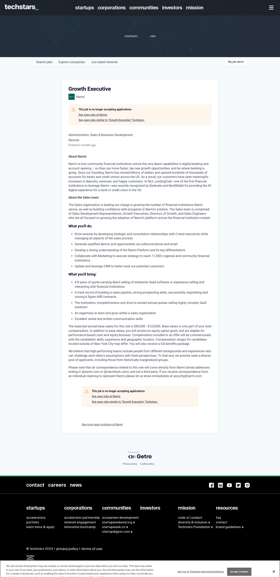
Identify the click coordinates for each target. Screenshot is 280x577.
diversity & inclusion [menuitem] (192, 522)
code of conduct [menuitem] (190, 518)
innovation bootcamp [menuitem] (80, 527)
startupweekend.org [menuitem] (117, 522)
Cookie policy (147, 464)
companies (72, 62)
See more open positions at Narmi (102, 424)
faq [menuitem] (218, 518)
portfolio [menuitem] (32, 522)
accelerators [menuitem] (36, 518)
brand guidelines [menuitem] (228, 527)
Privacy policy (130, 464)
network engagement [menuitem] (80, 522)
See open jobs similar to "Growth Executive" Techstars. (112, 120)
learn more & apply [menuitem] (40, 527)
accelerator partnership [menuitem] (82, 518)
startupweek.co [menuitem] (113, 527)
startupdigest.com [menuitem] (116, 532)
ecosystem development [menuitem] (120, 518)
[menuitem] (85, 8)
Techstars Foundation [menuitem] (194, 527)
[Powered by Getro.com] (140, 454)
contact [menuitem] (221, 522)
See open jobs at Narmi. (93, 114)
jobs (44, 62)
